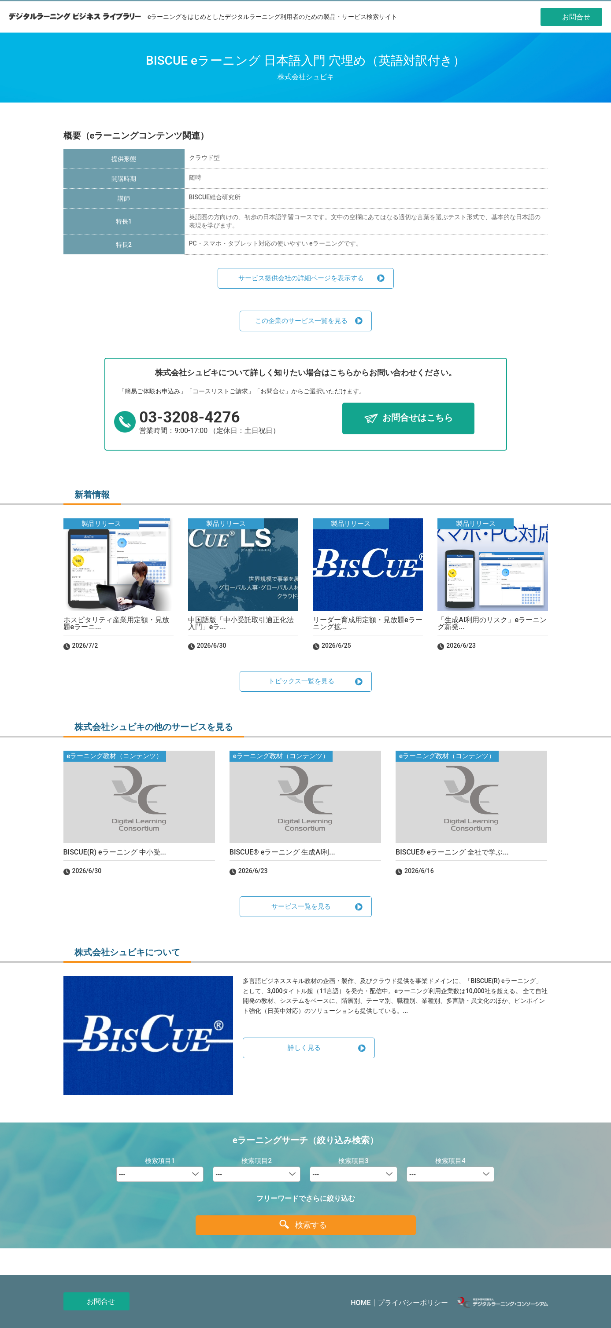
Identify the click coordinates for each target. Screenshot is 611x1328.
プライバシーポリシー (413, 1303)
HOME (360, 1303)
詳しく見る (304, 1048)
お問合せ (101, 1301)
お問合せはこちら (417, 418)
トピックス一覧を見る (301, 681)
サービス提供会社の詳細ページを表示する (301, 278)
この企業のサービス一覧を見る (301, 321)
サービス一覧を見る (301, 906)
